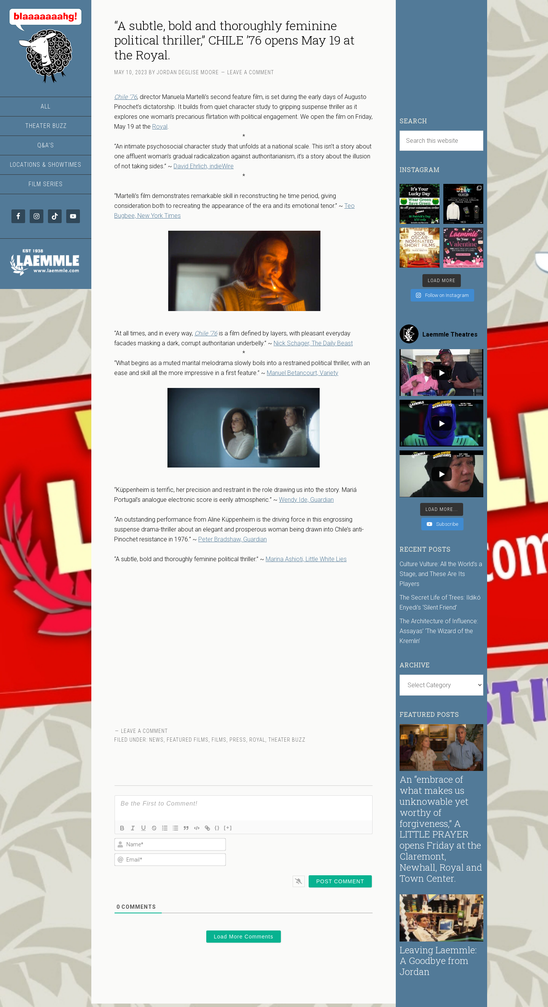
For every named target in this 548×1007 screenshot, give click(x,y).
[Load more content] (441, 509)
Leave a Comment (250, 72)
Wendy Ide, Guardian (306, 499)
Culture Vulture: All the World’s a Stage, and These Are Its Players (441, 573)
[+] (228, 827)
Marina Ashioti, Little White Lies (306, 559)
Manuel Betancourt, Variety (302, 373)
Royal (159, 126)
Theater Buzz (287, 740)
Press (237, 740)
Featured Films (188, 740)
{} (217, 827)
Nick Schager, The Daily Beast (313, 343)
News (156, 740)
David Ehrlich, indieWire (204, 166)
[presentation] (323, 852)
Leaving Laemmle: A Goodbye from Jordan (438, 961)
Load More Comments (244, 937)
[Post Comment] (340, 881)
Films (219, 740)
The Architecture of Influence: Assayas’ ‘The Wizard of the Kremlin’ (439, 631)
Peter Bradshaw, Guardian (232, 539)
